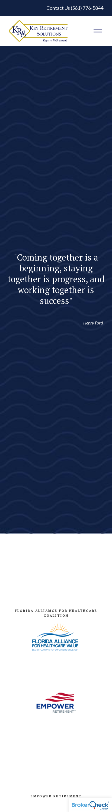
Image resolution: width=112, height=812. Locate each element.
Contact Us (58, 8)
